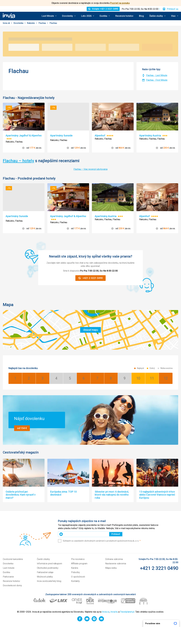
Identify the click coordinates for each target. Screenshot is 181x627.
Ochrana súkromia (114, 559)
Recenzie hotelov (124, 16)
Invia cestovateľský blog (49, 581)
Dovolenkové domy (12, 585)
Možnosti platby (45, 576)
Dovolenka (19, 23)
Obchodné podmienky (47, 568)
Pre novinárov (78, 559)
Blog (141, 16)
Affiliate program (79, 563)
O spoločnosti (78, 576)
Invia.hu (114, 611)
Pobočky (75, 572)
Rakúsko (31, 23)
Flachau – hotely (18, 160)
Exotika (6, 572)
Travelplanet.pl (127, 611)
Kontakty (75, 581)
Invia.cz (105, 611)
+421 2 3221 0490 (159, 568)
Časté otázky (43, 559)
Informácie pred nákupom (49, 563)
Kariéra (74, 568)
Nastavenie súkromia (115, 563)
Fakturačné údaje (45, 572)
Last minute (8, 568)
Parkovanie (8, 576)
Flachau (42, 23)
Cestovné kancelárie (13, 559)
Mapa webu (111, 568)
